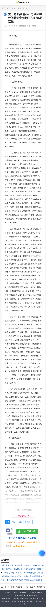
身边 (14, 522)
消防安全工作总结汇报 (33, 580)
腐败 (20, 522)
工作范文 (11, 8)
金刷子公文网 (24, 592)
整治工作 (28, 522)
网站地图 (30, 595)
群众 (7, 522)
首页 (4, 8)
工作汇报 (21, 8)
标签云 (36, 595)
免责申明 (22, 595)
